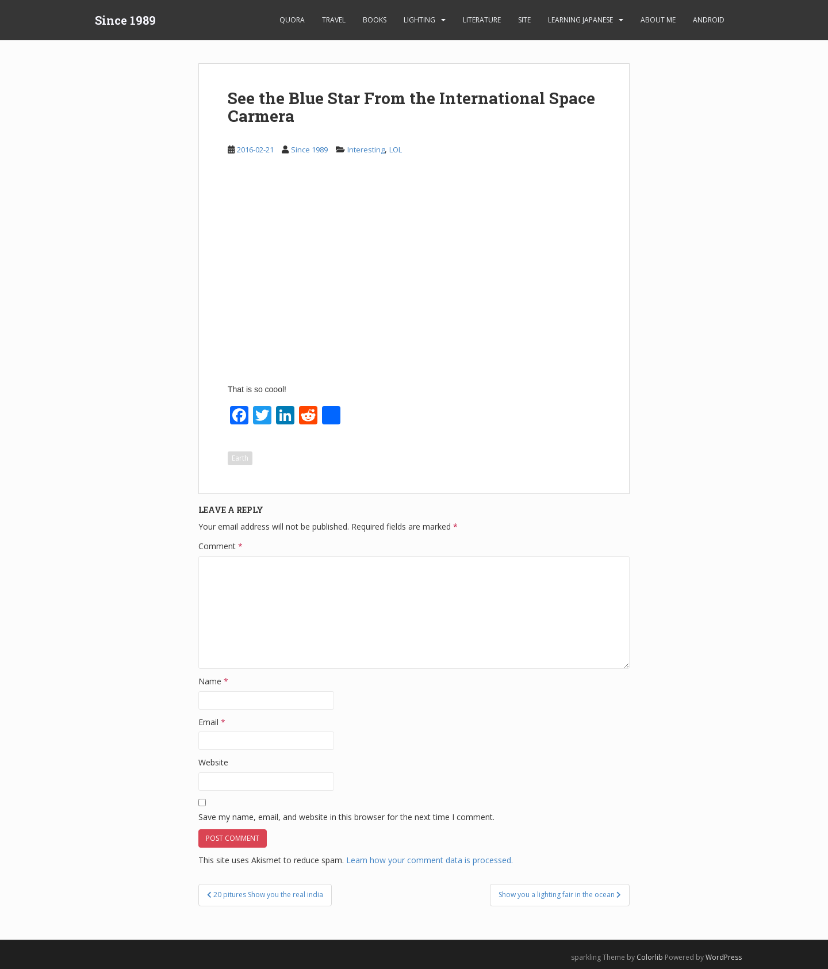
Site (524, 20)
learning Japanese (580, 20)
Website (213, 762)
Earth (240, 458)
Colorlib (650, 957)
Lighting (419, 20)
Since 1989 (125, 20)
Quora (292, 20)
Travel (334, 20)
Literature (482, 20)
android (708, 20)
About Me (658, 20)
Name (213, 681)
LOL (395, 149)
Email (211, 722)
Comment (220, 546)
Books (374, 20)
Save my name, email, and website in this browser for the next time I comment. (346, 816)
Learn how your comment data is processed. (429, 860)
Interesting (366, 149)
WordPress (724, 957)
